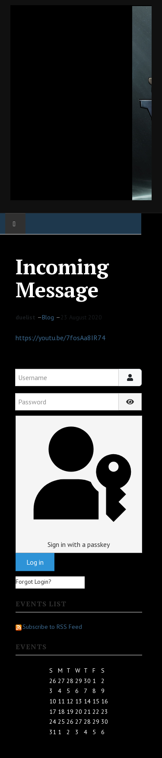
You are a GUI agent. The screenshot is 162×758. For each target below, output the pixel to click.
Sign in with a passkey (79, 484)
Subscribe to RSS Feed (49, 627)
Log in (35, 562)
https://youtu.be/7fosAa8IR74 (60, 337)
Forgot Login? (33, 582)
